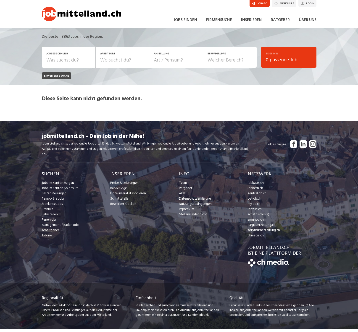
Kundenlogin (118, 190)
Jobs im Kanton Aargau (57, 185)
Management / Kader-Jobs (60, 227)
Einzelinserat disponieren (127, 196)
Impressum (186, 211)
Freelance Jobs (52, 206)
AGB (182, 196)
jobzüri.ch (254, 211)
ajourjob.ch (255, 222)
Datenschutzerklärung (194, 201)
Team (183, 185)
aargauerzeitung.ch (261, 227)
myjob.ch (254, 206)
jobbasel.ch (255, 185)
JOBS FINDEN (185, 22)
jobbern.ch (255, 190)
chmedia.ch (255, 238)
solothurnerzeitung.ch (263, 233)
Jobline (47, 238)
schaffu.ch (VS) (257, 217)
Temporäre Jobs (53, 201)
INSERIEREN (251, 22)
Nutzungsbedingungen (194, 206)
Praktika (47, 211)
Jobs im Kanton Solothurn (59, 190)
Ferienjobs (49, 222)
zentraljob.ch (257, 196)
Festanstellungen (53, 196)
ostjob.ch (254, 201)
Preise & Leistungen (123, 185)
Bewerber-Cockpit (123, 206)
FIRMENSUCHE (219, 22)
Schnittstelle (119, 201)
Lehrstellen (49, 217)
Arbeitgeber (50, 233)
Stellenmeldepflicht (192, 217)
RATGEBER (280, 22)
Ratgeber (185, 190)
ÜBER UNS (307, 22)
